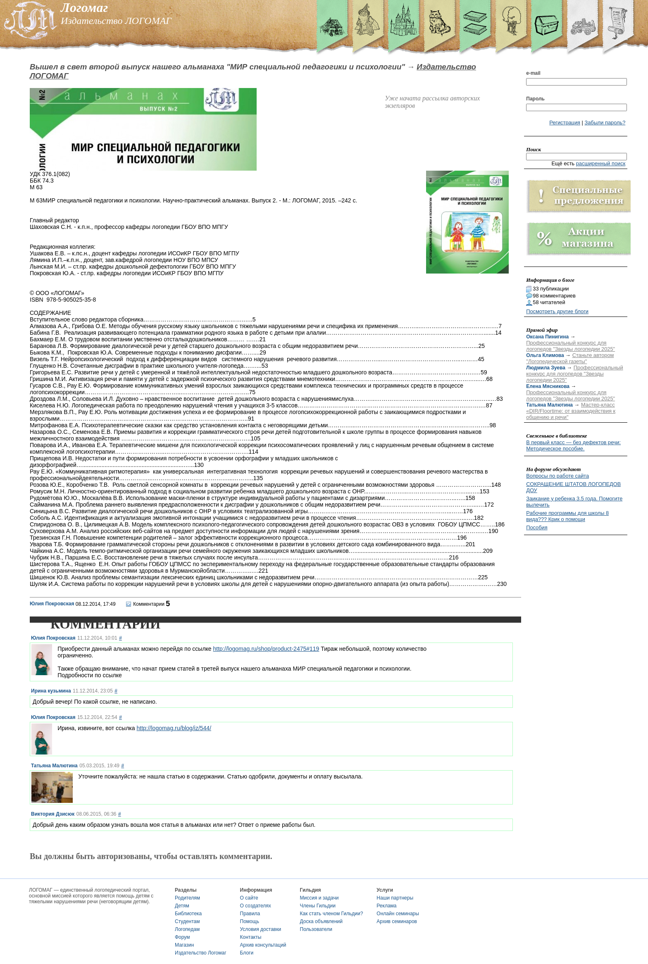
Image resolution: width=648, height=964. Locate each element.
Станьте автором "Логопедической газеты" (570, 358)
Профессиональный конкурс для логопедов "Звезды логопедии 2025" (570, 346)
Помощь (249, 921)
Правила (250, 913)
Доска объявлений (321, 921)
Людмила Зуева (545, 368)
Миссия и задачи (319, 898)
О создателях (255, 906)
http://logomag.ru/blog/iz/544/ (173, 728)
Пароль (535, 99)
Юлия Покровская (52, 604)
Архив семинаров (396, 921)
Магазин (184, 945)
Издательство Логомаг (200, 953)
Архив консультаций (263, 945)
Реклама (386, 906)
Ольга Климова (545, 355)
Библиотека (188, 913)
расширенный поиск (601, 163)
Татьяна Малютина (54, 766)
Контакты (251, 937)
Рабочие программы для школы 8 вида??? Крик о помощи (567, 516)
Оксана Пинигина (547, 337)
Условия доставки (260, 929)
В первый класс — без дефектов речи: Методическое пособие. (573, 445)
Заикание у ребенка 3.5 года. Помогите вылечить (574, 501)
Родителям (187, 898)
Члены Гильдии (318, 906)
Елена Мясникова (547, 386)
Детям (182, 906)
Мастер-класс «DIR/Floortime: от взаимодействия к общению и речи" (570, 411)
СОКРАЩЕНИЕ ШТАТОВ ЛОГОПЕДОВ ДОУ (573, 487)
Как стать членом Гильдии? (331, 913)
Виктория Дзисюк (52, 814)
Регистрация (564, 122)
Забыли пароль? (604, 122)
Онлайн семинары (397, 913)
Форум (182, 937)
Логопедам (187, 929)
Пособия (536, 527)
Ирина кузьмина (51, 691)
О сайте (249, 898)
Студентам (187, 921)
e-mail (533, 73)
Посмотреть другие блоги (557, 311)
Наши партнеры (394, 898)
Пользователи (316, 929)
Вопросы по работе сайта (557, 476)
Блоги (247, 953)
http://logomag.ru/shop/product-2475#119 (266, 648)
